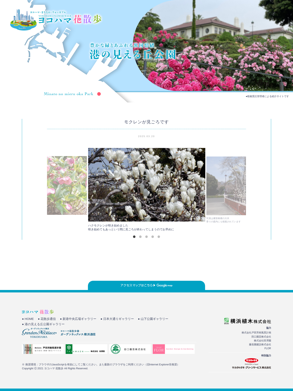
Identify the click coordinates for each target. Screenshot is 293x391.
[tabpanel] (146, 190)
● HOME (28, 319)
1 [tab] (134, 237)
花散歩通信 (273, 17)
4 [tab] (152, 237)
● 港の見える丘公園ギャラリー (43, 324)
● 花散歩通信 (47, 319)
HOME (204, 17)
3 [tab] (146, 237)
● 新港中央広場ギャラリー (78, 319)
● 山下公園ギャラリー (153, 319)
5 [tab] (159, 237)
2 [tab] (140, 237)
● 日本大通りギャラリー (117, 319)
